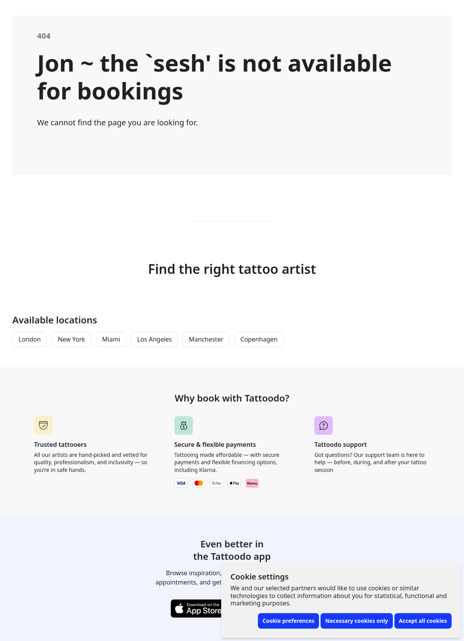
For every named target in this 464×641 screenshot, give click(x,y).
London (30, 339)
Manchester (206, 339)
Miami (111, 339)
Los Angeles (154, 339)
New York (71, 339)
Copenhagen (259, 339)
